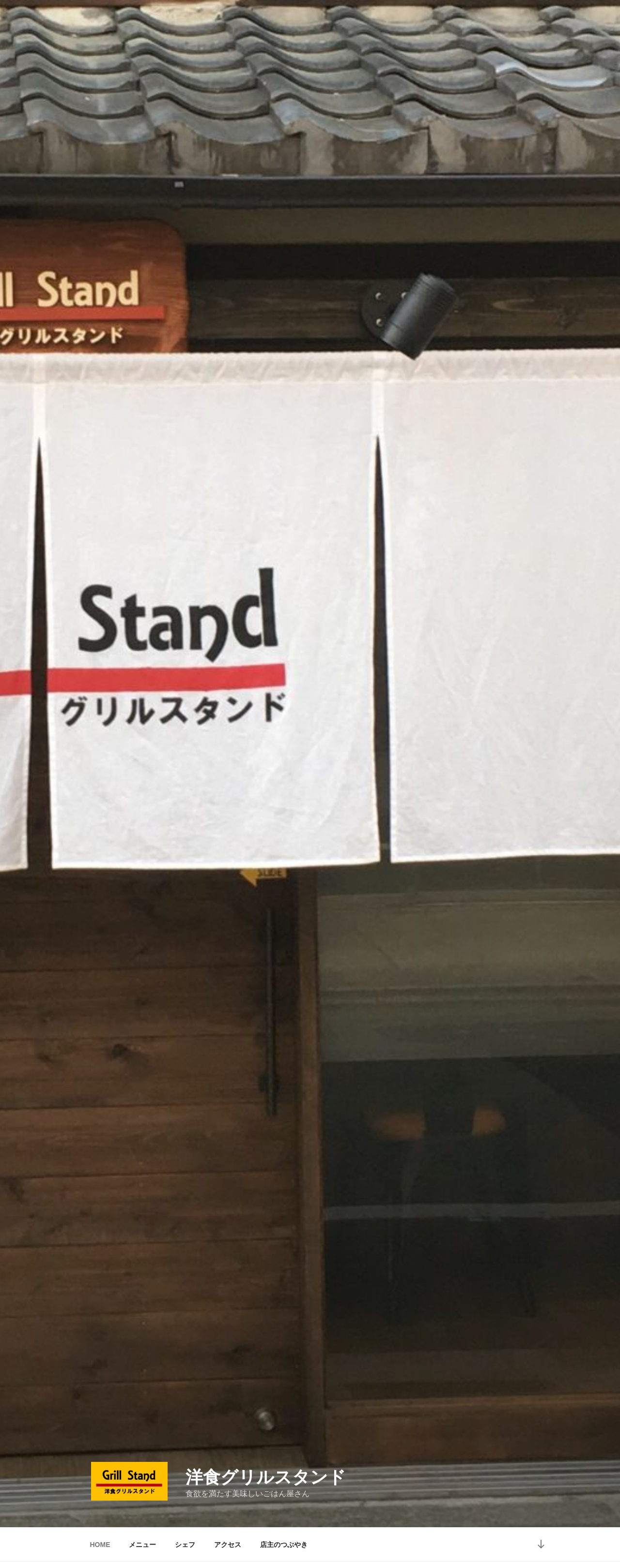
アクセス (227, 1544)
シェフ (185, 1544)
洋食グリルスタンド (266, 1477)
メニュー (142, 1544)
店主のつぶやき (284, 1544)
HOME (100, 1544)
